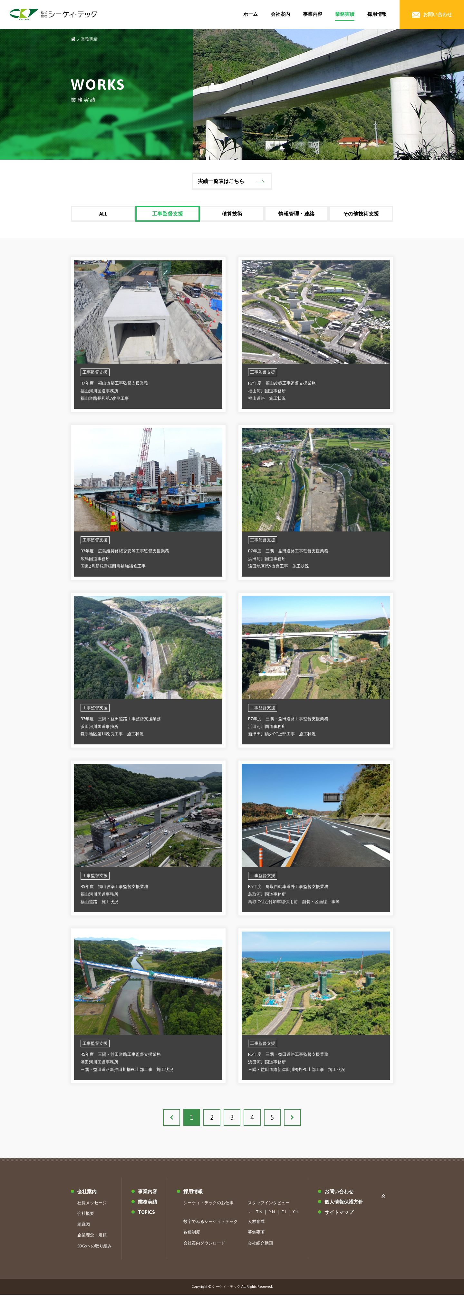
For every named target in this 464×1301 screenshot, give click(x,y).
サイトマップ (338, 1218)
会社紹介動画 (260, 1249)
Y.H (295, 1218)
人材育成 (256, 1227)
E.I (284, 1218)
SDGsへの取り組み (94, 1252)
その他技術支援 (361, 214)
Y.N (272, 1218)
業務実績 (344, 14)
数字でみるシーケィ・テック (210, 1227)
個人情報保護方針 (343, 1208)
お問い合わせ (338, 1197)
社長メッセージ (92, 1208)
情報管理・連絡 (296, 214)
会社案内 (280, 14)
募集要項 (256, 1238)
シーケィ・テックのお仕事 (208, 1208)
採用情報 (377, 14)
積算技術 (232, 214)
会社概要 (85, 1219)
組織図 (83, 1230)
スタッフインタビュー (269, 1208)
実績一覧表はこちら (221, 181)
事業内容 (312, 14)
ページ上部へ (385, 1201)
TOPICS (146, 1218)
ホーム (250, 14)
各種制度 (191, 1238)
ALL (103, 214)
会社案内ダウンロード (204, 1249)
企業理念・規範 (92, 1241)
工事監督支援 (167, 214)
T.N (259, 1218)
